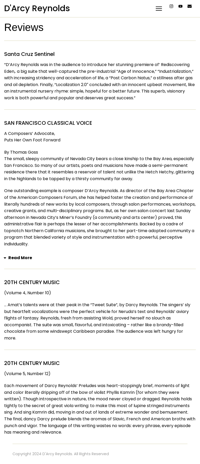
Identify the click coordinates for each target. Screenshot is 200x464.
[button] (100, 258)
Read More (20, 258)
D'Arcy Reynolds (37, 8)
